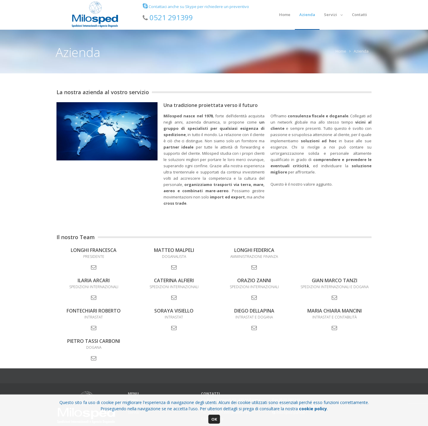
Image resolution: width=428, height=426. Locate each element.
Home (341, 51)
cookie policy (313, 408)
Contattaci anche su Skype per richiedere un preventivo (196, 6)
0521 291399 (171, 17)
